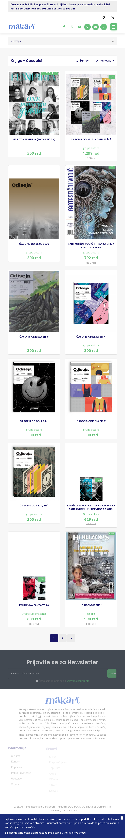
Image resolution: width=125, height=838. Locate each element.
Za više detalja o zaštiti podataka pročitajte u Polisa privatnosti (46, 832)
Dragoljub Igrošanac (34, 622)
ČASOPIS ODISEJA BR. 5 (34, 340)
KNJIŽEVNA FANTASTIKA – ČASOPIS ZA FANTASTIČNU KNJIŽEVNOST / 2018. (91, 514)
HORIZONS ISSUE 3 (91, 613)
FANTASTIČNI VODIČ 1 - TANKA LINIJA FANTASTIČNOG (91, 247)
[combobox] (108, 60)
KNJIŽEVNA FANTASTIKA (34, 613)
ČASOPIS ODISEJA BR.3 (34, 426)
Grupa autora (91, 521)
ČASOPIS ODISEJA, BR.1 (34, 512)
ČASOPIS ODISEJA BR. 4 (91, 340)
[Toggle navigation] (113, 26)
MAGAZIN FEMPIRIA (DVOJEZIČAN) (34, 140)
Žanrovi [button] (82, 60)
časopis (91, 622)
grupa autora (91, 148)
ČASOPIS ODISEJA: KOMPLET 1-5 (91, 140)
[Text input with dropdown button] (62, 41)
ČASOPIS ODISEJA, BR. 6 (34, 246)
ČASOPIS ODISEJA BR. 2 (91, 426)
